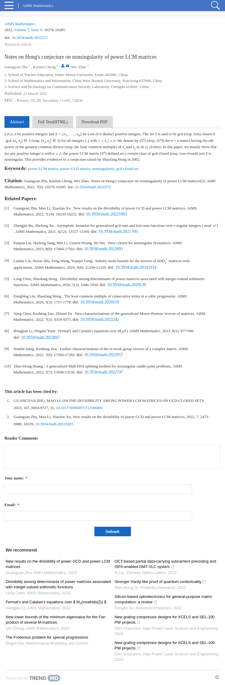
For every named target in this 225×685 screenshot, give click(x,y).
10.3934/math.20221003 (106, 214)
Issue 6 (36, 30)
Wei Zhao (78, 67)
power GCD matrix (75, 168)
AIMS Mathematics (19, 24)
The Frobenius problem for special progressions (47, 637)
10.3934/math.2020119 (99, 302)
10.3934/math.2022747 (103, 372)
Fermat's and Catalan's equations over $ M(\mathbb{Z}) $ (56, 602)
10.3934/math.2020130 (126, 284)
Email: (11, 504)
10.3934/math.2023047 (40, 337)
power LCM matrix (43, 168)
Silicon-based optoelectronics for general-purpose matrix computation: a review (163, 599)
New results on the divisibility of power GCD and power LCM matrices (58, 564)
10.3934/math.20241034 (135, 267)
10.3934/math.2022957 (103, 355)
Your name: (16, 478)
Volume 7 (21, 30)
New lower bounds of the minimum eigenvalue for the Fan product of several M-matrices (55, 620)
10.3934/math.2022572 (29, 37)
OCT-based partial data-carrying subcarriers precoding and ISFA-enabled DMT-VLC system (165, 564)
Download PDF (94, 122)
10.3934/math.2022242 (99, 319)
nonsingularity (103, 168)
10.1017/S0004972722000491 (79, 407)
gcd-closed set (127, 168)
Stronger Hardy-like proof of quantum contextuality (160, 581)
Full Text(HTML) (52, 122)
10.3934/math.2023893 (103, 249)
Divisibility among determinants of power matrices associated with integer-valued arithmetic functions (58, 584)
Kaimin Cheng (44, 67)
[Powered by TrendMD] (33, 678)
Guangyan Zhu (16, 67)
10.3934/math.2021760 (118, 231)
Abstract (17, 122)
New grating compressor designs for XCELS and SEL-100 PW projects (165, 620)
